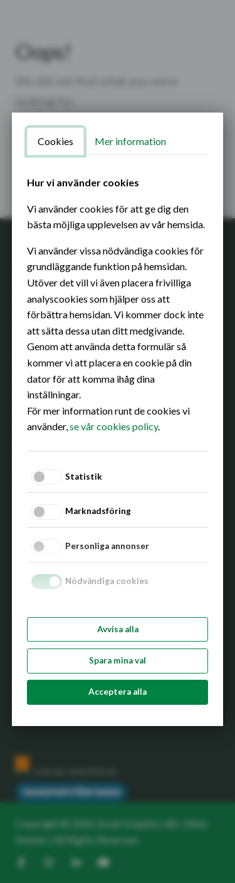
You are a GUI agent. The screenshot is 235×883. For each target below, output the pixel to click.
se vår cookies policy (114, 426)
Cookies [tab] (55, 141)
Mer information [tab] (130, 141)
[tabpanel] (117, 304)
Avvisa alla (117, 629)
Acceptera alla (117, 692)
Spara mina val (117, 660)
